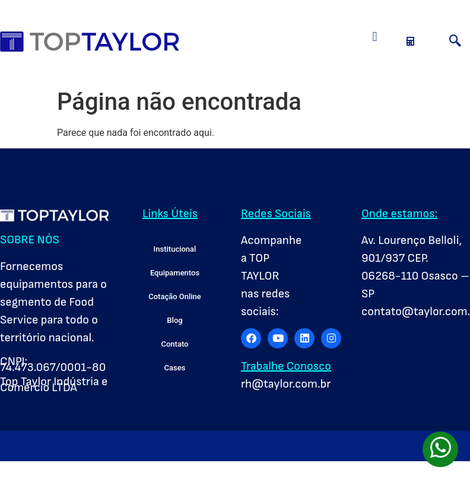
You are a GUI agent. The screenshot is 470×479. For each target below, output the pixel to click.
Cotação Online (174, 296)
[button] (374, 36)
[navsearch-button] (455, 41)
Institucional (175, 249)
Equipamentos (174, 272)
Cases (175, 367)
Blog (174, 320)
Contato (175, 344)
